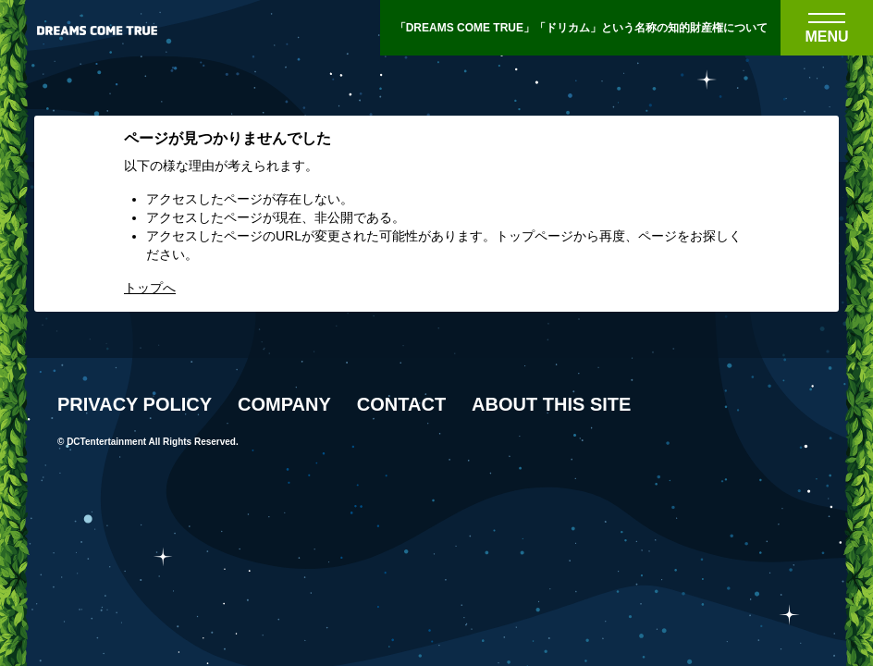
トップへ (150, 287)
